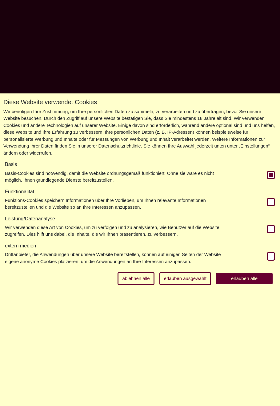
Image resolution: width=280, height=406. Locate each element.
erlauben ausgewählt (185, 278)
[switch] (271, 175)
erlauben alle (244, 278)
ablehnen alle (136, 278)
